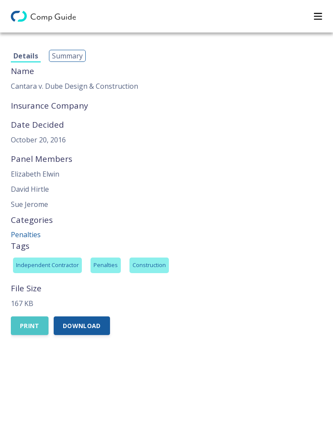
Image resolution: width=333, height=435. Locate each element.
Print (29, 326)
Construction (149, 265)
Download (82, 326)
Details (25, 56)
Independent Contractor (47, 265)
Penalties (26, 234)
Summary (67, 56)
